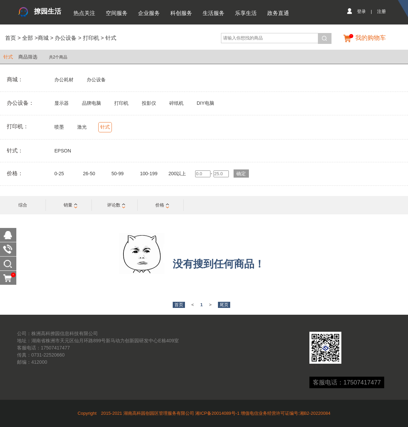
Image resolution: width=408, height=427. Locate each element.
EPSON (62, 150)
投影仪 (149, 103)
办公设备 (65, 38)
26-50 (89, 173)
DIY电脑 (205, 103)
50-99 (118, 173)
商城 (43, 38)
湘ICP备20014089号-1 (217, 413)
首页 (10, 38)
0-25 (59, 173)
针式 (110, 38)
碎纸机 (176, 103)
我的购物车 (370, 37)
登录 (361, 11)
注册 (381, 11)
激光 (82, 127)
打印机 (91, 38)
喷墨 (59, 127)
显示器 (61, 103)
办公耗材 (63, 79)
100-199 (148, 173)
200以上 (177, 173)
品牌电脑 (91, 103)
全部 (27, 38)
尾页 (224, 304)
